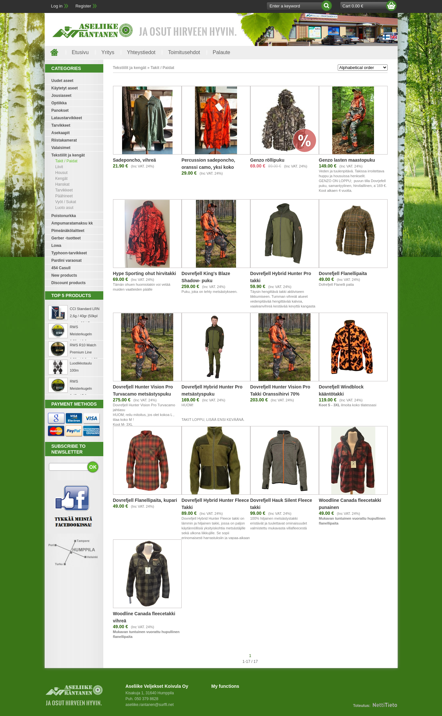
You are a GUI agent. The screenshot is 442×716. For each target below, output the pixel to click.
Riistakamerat (64, 140)
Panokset (60, 110)
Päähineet (64, 196)
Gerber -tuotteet (66, 238)
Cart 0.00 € (353, 6)
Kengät (61, 178)
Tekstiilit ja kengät (68, 155)
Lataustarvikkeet (66, 118)
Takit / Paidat (66, 161)
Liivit (59, 167)
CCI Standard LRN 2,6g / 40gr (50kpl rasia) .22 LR (85, 316)
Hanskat (62, 184)
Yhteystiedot (141, 52)
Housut (61, 172)
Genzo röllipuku (267, 160)
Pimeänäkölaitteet (68, 230)
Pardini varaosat (66, 260)
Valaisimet (61, 147)
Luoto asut (64, 207)
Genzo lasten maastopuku (347, 160)
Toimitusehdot (184, 52)
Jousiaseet (61, 95)
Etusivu (80, 52)
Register (83, 6)
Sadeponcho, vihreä (134, 160)
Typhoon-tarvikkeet (69, 253)
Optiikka (59, 103)
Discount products (68, 283)
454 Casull (61, 268)
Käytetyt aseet (64, 88)
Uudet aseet (62, 80)
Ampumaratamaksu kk (72, 223)
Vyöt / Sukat (65, 202)
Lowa (56, 245)
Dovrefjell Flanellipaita (343, 273)
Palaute (221, 52)
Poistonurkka (63, 216)
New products (64, 275)
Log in (56, 6)
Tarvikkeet (60, 125)
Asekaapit (60, 133)
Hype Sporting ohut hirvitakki (144, 273)
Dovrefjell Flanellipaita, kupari (145, 500)
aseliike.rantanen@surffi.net (150, 704)
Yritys (107, 52)
